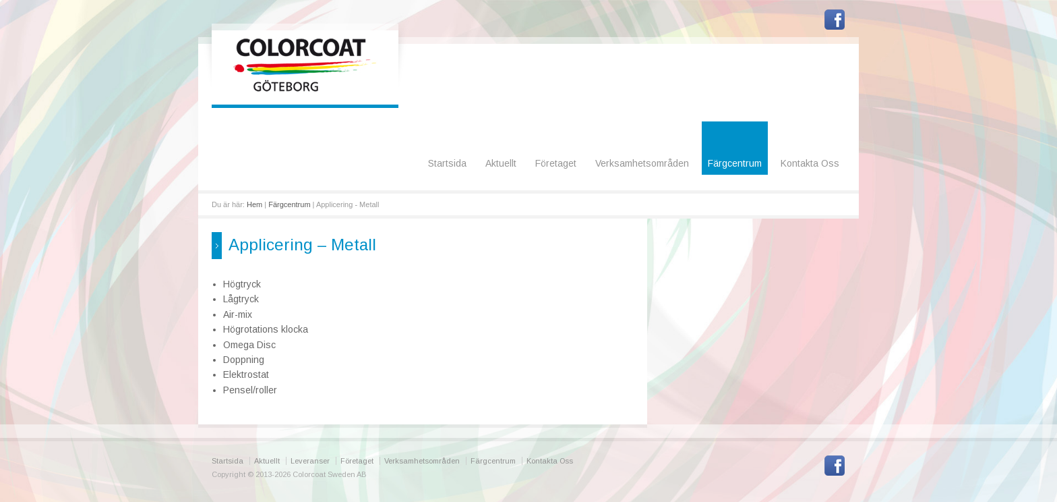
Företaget (555, 163)
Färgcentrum (735, 163)
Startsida (447, 163)
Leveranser (310, 461)
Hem (254, 204)
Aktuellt (500, 163)
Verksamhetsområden (642, 163)
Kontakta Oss (810, 163)
